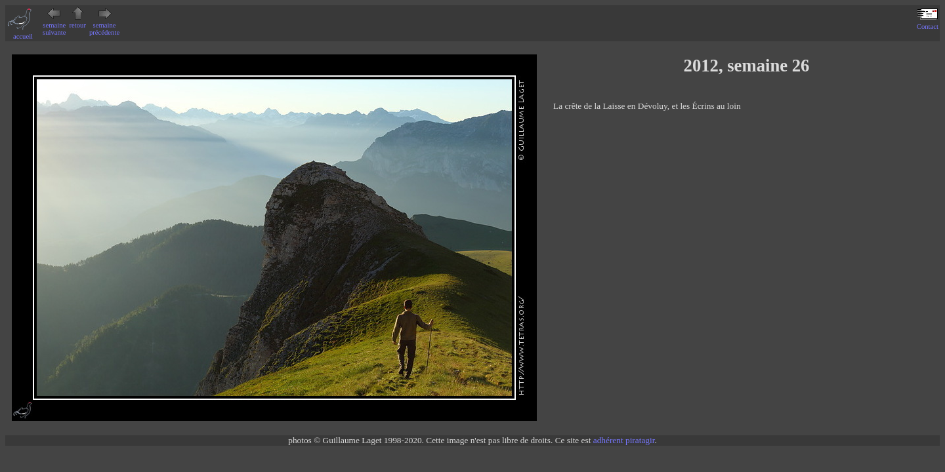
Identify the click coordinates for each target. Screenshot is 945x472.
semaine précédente (104, 25)
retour (78, 21)
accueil (23, 33)
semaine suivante (54, 25)
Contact (927, 23)
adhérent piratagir (624, 440)
